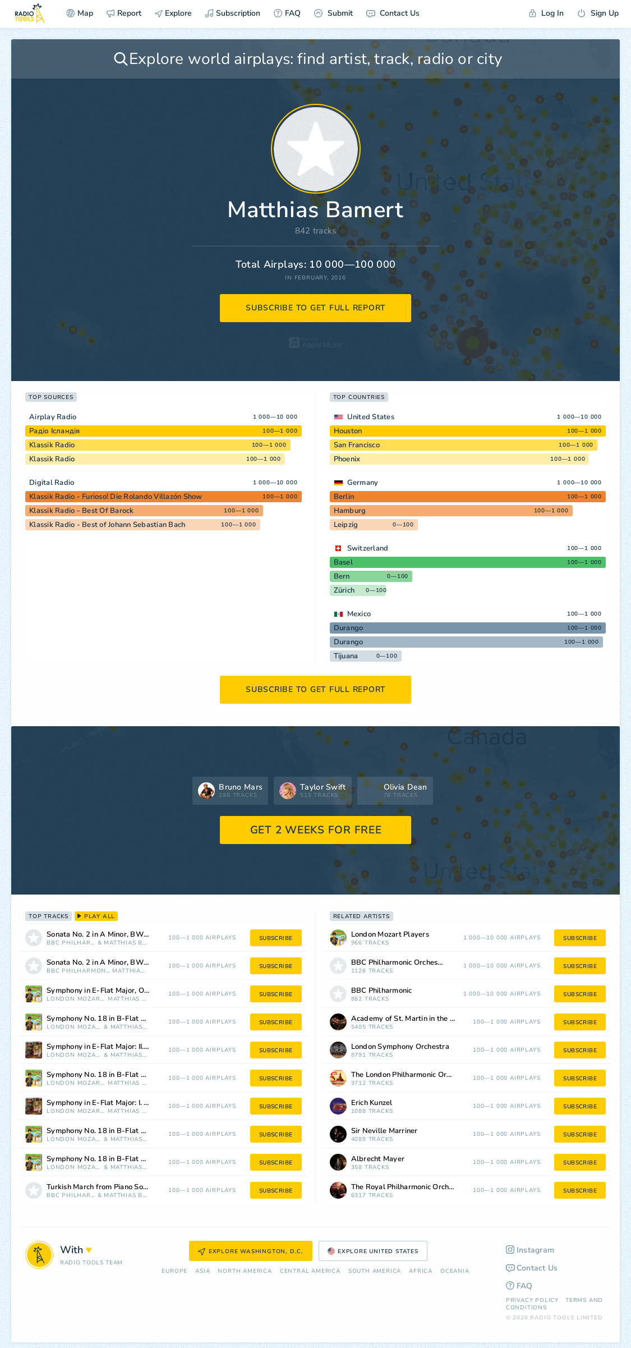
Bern (342, 576)
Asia (202, 1271)
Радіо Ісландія (54, 431)
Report (124, 13)
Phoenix (347, 459)
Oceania (454, 1271)
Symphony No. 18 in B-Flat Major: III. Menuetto (112, 1131)
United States (370, 417)
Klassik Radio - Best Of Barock (81, 511)
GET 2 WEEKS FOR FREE (316, 830)
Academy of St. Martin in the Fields (411, 1019)
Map (79, 13)
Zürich (344, 590)
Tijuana (346, 656)
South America (374, 1271)
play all (96, 916)
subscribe (276, 938)
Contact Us (393, 13)
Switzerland (368, 548)
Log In (546, 13)
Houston (348, 431)
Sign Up (598, 13)
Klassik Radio (52, 445)
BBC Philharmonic (71, 943)
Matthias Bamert (126, 943)
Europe (174, 1271)
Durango (348, 628)
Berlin (344, 497)
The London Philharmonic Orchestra (411, 1075)
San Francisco (357, 445)
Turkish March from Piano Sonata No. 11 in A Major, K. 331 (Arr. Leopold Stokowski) (112, 1187)
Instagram (530, 1250)
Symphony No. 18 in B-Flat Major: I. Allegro (112, 1159)
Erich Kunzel (372, 1103)
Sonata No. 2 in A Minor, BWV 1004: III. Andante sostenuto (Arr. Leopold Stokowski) (112, 963)
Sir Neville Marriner (384, 1131)
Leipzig (346, 525)
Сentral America (310, 1271)
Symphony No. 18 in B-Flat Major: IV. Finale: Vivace (112, 1075)
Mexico (359, 614)
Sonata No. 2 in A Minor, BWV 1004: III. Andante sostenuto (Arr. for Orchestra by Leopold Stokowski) (112, 935)
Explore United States (373, 1251)
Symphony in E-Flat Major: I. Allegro (108, 1103)
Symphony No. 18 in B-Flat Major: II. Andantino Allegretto (112, 1019)
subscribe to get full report (316, 307)
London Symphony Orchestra (400, 1047)
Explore (173, 13)
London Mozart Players (76, 999)
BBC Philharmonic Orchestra (78, 971)
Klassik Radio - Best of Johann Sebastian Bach (107, 525)
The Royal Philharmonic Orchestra (409, 1187)
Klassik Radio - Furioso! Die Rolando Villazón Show (115, 497)
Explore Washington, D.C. (250, 1251)
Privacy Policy (532, 1300)
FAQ (287, 13)
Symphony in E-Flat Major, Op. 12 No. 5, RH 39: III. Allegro (112, 991)
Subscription (232, 13)
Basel (343, 562)
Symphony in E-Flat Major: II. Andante (111, 1047)
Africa (420, 1271)
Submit (333, 13)
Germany (363, 483)
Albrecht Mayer (378, 1159)
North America (244, 1271)
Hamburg (350, 511)
